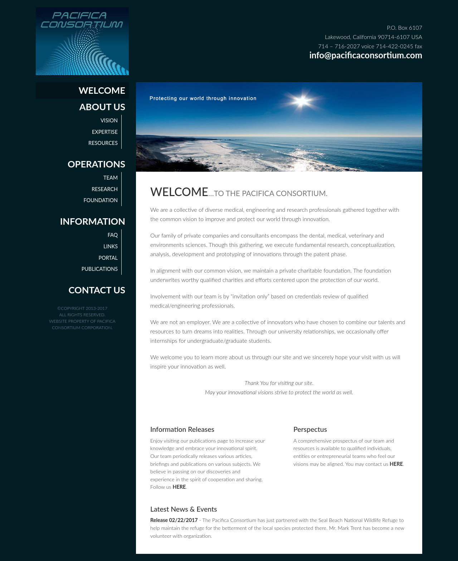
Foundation (100, 200)
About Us (102, 106)
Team (110, 178)
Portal (108, 258)
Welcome (102, 90)
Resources (103, 143)
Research (105, 189)
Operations (96, 163)
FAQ (113, 235)
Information (92, 221)
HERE (179, 487)
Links (110, 246)
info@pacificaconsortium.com (366, 55)
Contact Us (97, 289)
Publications (100, 269)
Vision (109, 120)
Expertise (105, 132)
